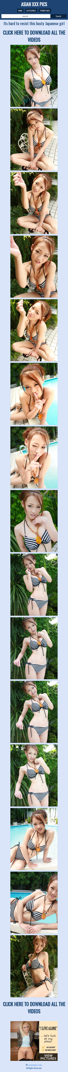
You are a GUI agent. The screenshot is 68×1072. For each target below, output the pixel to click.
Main (20, 10)
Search (58, 16)
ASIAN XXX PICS (34, 4)
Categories (31, 10)
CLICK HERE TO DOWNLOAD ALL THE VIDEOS (34, 36)
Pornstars (45, 10)
